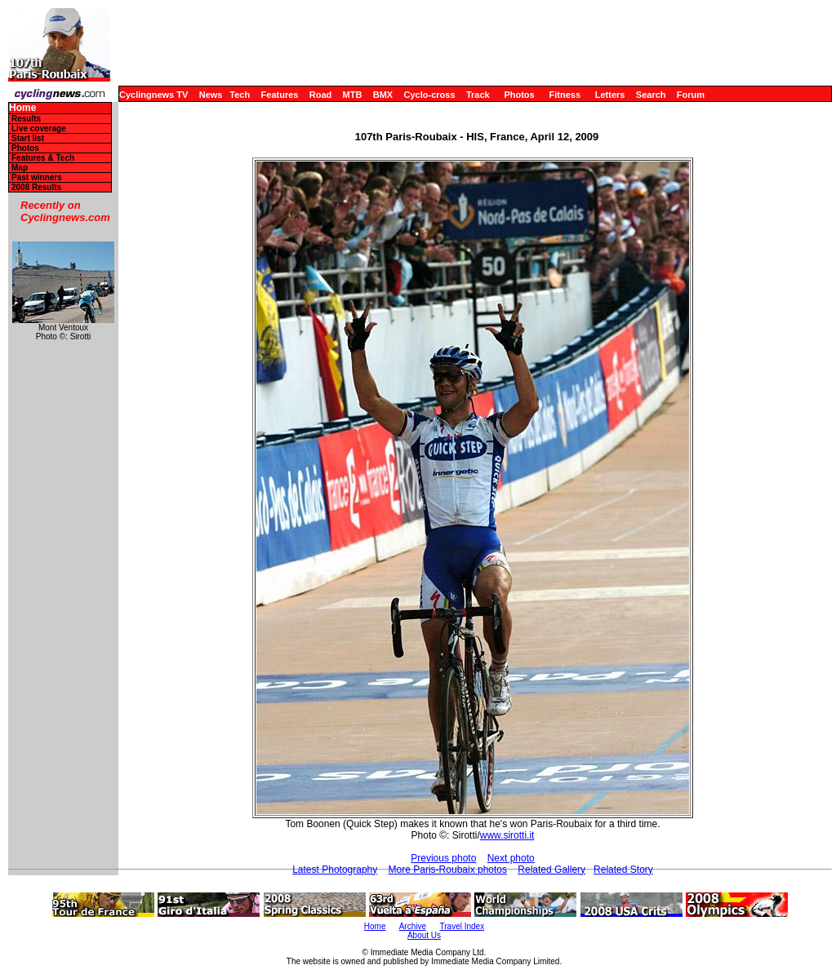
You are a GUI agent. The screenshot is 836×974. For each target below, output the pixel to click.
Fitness (564, 95)
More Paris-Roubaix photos (448, 869)
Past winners (36, 177)
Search (651, 95)
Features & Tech (42, 157)
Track (478, 95)
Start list (27, 138)
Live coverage (38, 128)
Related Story (623, 869)
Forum (691, 95)
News (211, 95)
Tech (239, 95)
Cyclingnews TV (153, 95)
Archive (412, 926)
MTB (352, 95)
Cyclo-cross (430, 95)
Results (26, 118)
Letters (610, 95)
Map (19, 167)
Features (280, 95)
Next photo (511, 858)
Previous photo (443, 858)
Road (320, 95)
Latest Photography (334, 869)
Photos (519, 95)
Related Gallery (551, 869)
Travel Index (462, 926)
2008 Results (36, 187)
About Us (424, 935)
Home (22, 108)
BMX (383, 95)
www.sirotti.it (507, 835)
